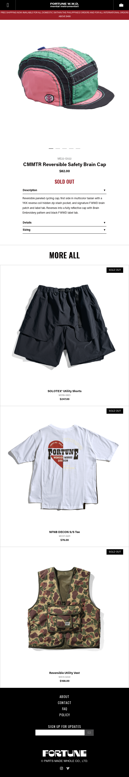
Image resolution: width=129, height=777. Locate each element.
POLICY (64, 714)
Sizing (26, 230)
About (64, 696)
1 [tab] (51, 149)
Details (27, 222)
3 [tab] (64, 149)
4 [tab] (71, 149)
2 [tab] (58, 149)
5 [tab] (78, 149)
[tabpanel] (64, 80)
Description (30, 190)
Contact (64, 702)
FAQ (64, 708)
